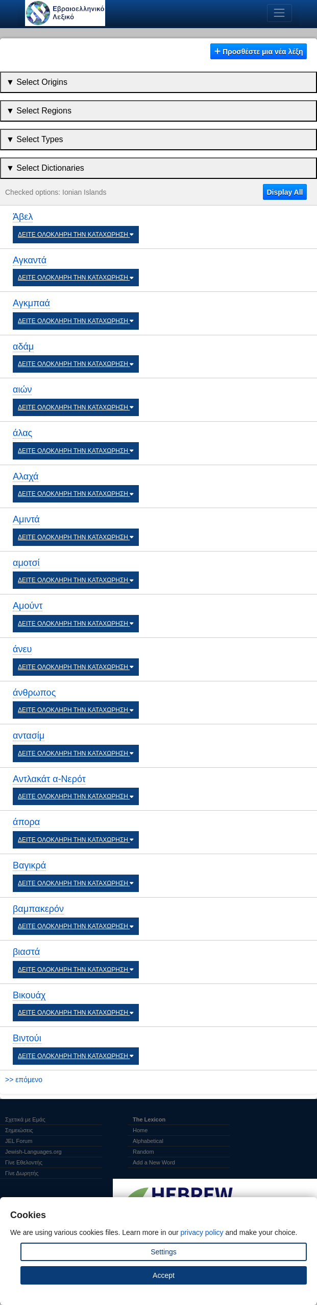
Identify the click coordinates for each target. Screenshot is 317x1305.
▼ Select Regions (38, 110)
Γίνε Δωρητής (21, 1173)
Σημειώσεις (19, 1130)
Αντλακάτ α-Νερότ (49, 779)
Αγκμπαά (31, 303)
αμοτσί (26, 563)
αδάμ (23, 346)
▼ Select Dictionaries (45, 168)
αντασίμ (28, 735)
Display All (284, 192)
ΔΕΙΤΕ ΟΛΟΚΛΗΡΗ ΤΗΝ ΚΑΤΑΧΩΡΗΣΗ (76, 234)
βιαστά (26, 952)
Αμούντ (27, 606)
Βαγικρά (29, 865)
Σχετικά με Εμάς (25, 1119)
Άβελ (23, 217)
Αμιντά (26, 519)
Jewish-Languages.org (33, 1152)
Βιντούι (27, 1038)
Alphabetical (148, 1141)
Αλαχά (26, 476)
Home (140, 1130)
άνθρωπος (34, 693)
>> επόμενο (23, 1079)
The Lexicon (149, 1119)
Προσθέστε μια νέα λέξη (258, 52)
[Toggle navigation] (279, 13)
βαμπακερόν (38, 909)
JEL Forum (18, 1141)
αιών (22, 389)
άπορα (26, 822)
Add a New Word (154, 1162)
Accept (164, 1275)
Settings (164, 1252)
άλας (22, 433)
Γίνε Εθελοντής (23, 1162)
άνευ (22, 649)
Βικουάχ (29, 995)
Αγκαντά (29, 260)
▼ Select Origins (36, 82)
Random (143, 1152)
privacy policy (202, 1232)
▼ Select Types (34, 139)
